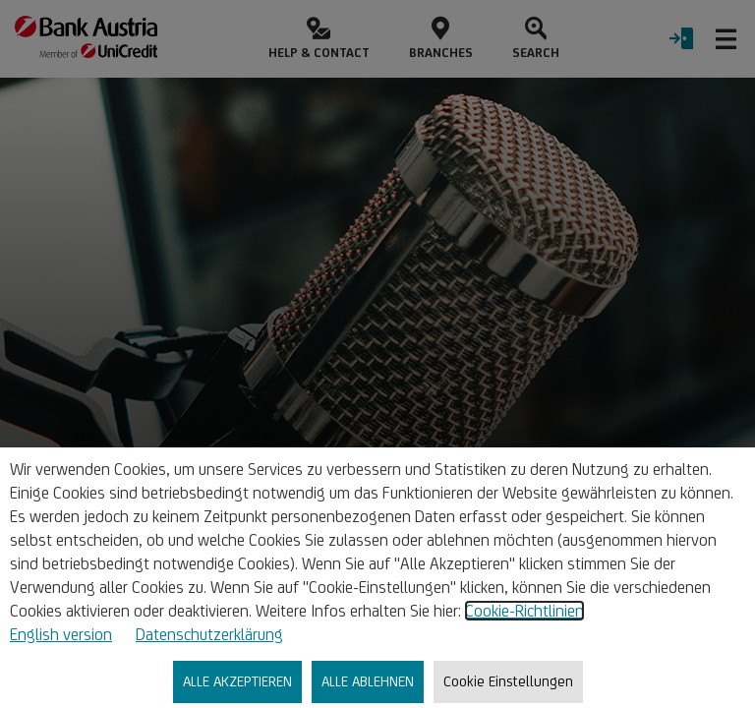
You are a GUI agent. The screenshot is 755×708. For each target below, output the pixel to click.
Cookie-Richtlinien (524, 610)
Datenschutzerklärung (209, 634)
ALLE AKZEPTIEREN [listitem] (237, 681)
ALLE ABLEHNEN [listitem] (367, 681)
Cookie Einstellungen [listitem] (508, 681)
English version (61, 634)
